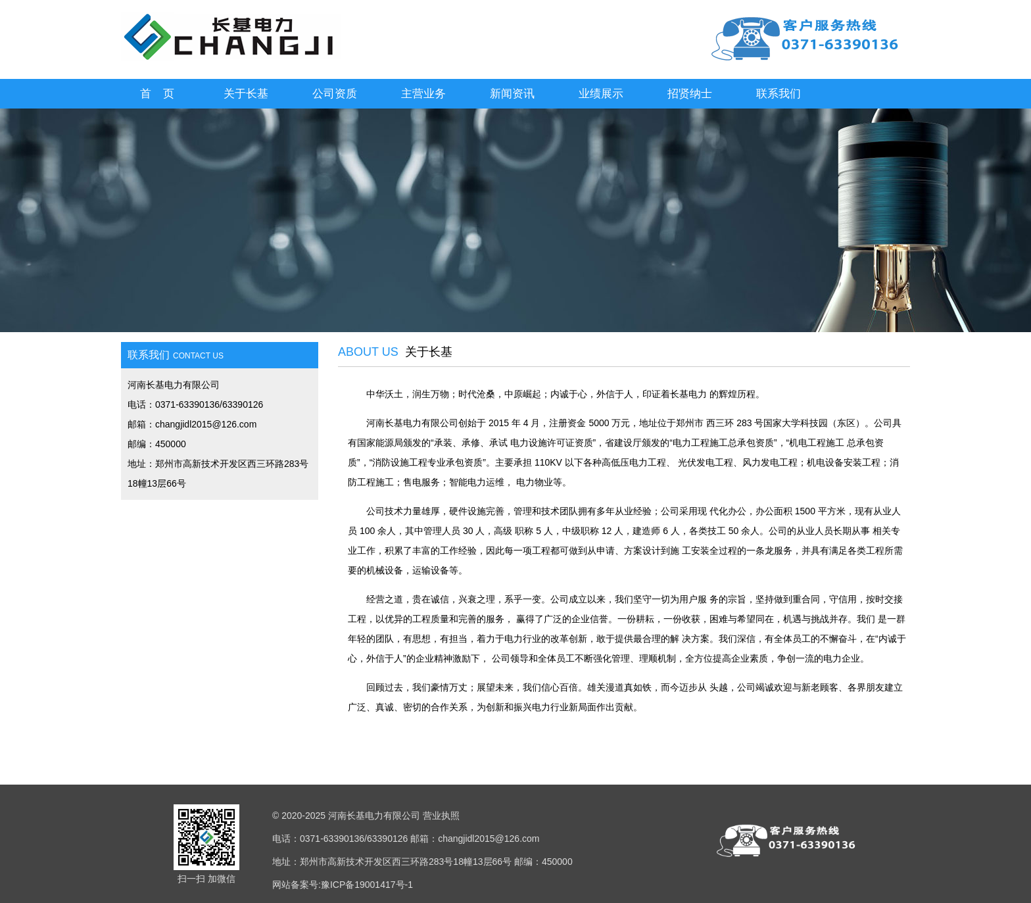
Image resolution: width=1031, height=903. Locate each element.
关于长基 (246, 93)
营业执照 (441, 815)
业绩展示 (601, 93)
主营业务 (423, 93)
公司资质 (334, 93)
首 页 (157, 93)
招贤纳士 (689, 93)
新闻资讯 (512, 93)
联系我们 (778, 93)
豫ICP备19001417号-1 (367, 884)
